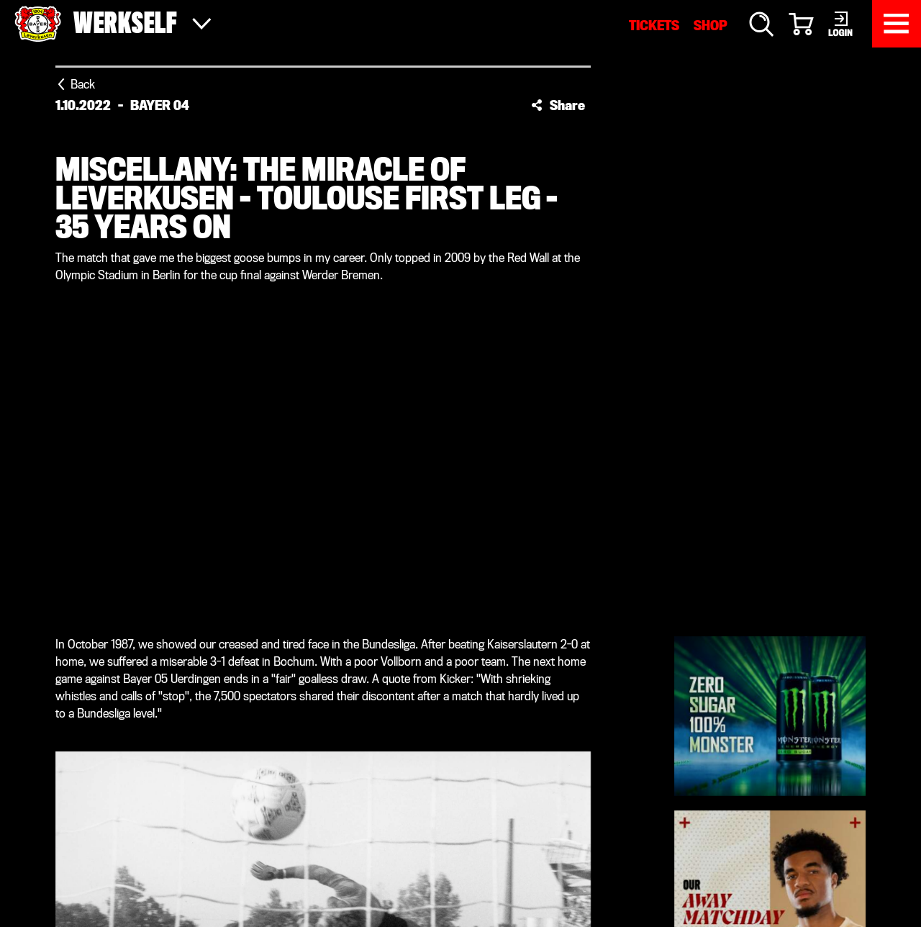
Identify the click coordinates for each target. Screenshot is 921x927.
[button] (558, 105)
